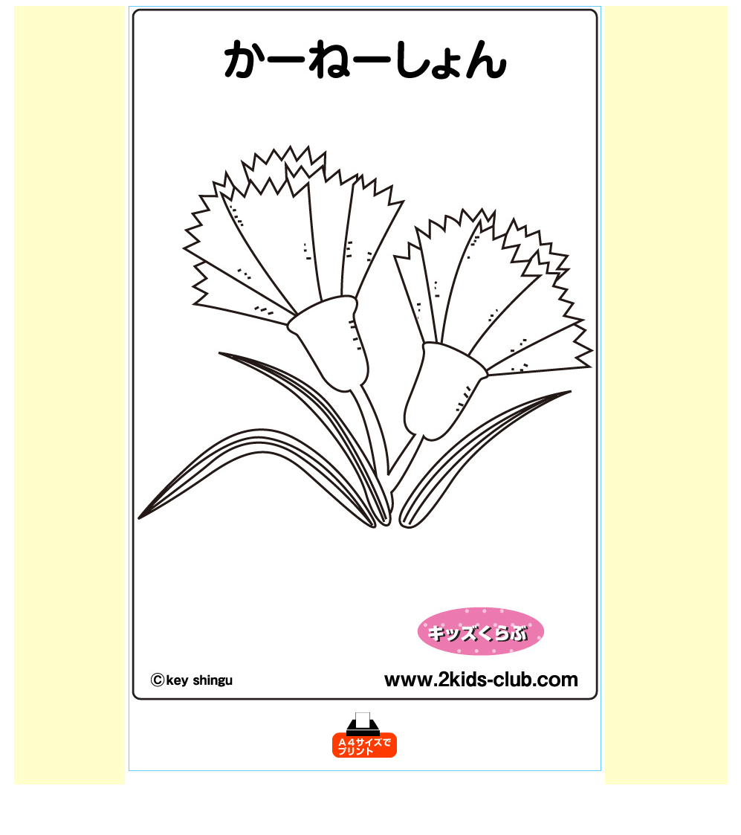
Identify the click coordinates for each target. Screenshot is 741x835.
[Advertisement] (69, 229)
